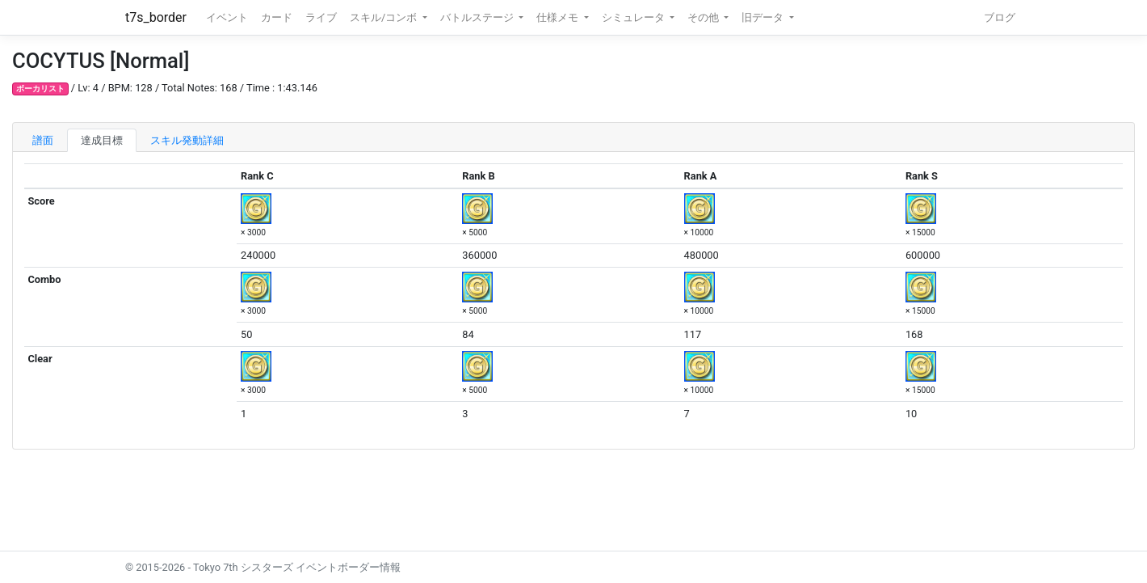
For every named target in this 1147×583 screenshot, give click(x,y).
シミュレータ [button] (634, 17)
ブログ (999, 17)
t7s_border (156, 17)
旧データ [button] (764, 17)
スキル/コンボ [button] (384, 17)
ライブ (321, 17)
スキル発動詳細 (187, 140)
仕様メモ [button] (558, 17)
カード (276, 17)
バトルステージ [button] (478, 17)
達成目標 (102, 140)
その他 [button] (704, 17)
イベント (227, 17)
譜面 (42, 140)
